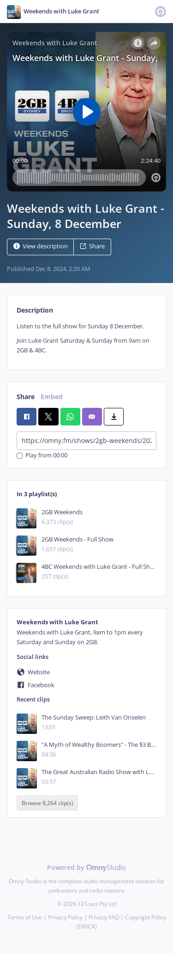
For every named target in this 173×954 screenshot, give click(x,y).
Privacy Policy (65, 917)
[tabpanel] (86, 338)
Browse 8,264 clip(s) (47, 803)
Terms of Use (24, 917)
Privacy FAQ (104, 917)
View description (40, 246)
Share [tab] (26, 396)
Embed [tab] (52, 396)
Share (92, 246)
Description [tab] (35, 310)
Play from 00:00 (42, 456)
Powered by (86, 867)
